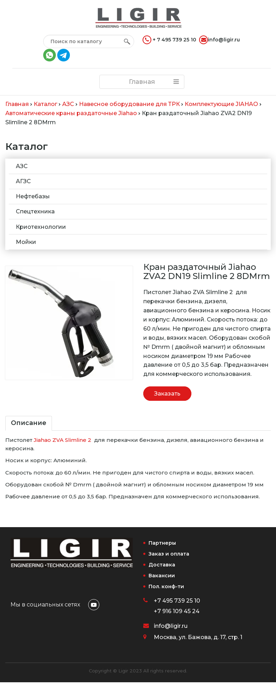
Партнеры (162, 543)
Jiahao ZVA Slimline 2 (62, 440)
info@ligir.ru (219, 39)
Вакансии (162, 575)
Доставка (162, 565)
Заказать (167, 393)
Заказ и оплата (169, 554)
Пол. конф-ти (166, 586)
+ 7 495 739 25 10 (169, 39)
